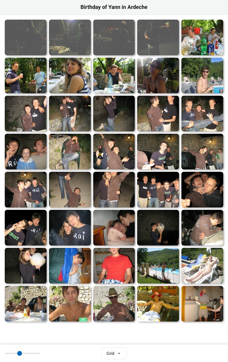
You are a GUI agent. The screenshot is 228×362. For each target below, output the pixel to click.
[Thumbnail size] (22, 353)
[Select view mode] (114, 353)
